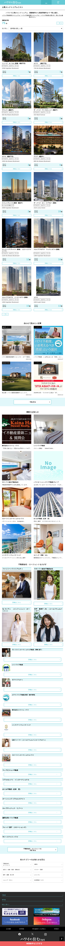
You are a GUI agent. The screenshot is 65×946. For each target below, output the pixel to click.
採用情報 (21, 929)
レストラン (37, 875)
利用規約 (56, 929)
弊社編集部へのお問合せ (39, 929)
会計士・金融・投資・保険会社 (11, 869)
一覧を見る (32, 402)
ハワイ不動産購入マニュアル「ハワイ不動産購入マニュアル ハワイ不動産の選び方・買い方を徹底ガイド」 (32, 16)
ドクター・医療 (38, 869)
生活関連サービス (39, 880)
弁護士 (36, 864)
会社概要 (8, 929)
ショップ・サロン (8, 880)
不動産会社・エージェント (6, 864)
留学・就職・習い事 (8, 875)
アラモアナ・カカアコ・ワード (10, 65)
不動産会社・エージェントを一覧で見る (32, 849)
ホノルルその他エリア (8, 205)
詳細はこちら (16, 75)
